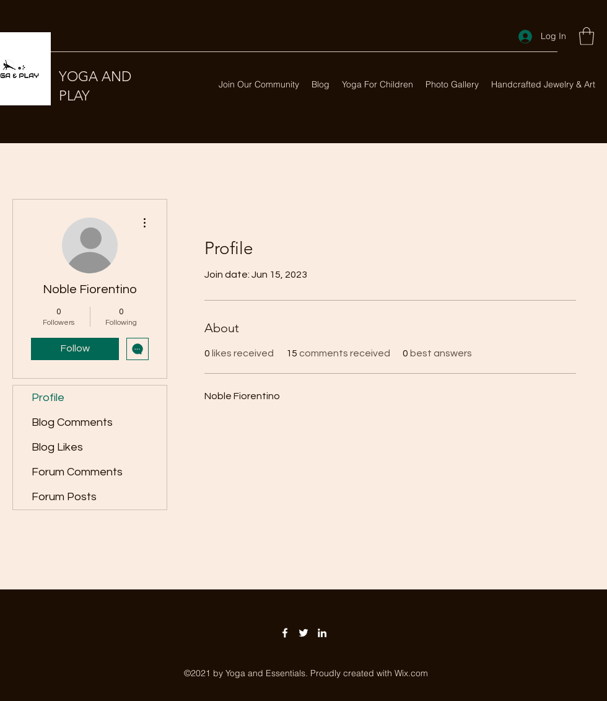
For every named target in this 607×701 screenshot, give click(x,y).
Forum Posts (64, 497)
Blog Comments (72, 422)
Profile (48, 397)
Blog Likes (57, 447)
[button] (586, 36)
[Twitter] (303, 633)
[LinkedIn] (322, 633)
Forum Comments (77, 472)
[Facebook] (285, 633)
